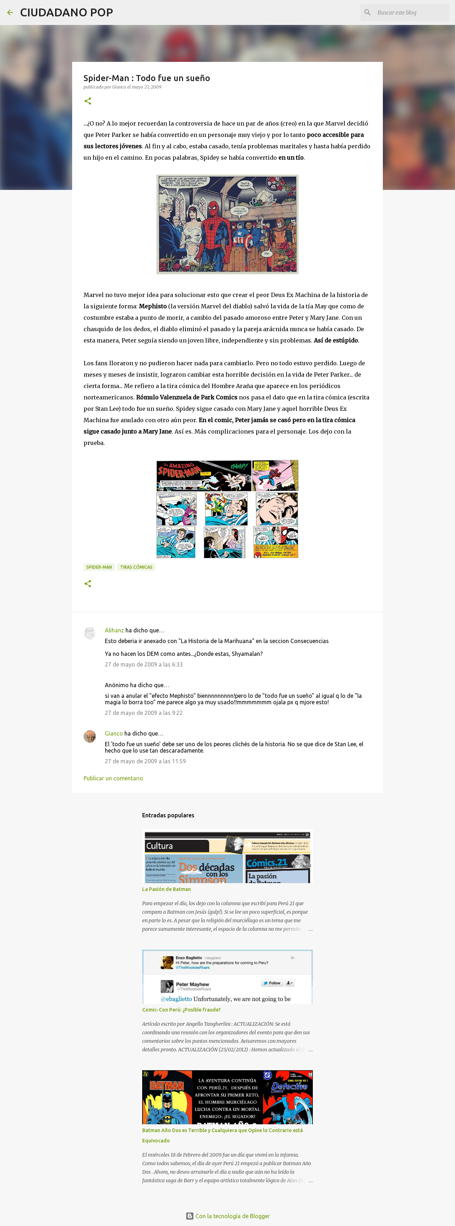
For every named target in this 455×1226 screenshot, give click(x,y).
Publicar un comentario (113, 778)
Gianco (114, 733)
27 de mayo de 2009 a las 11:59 (145, 761)
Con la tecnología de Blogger (228, 1216)
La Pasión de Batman (166, 889)
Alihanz (114, 630)
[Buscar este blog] (412, 12)
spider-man (99, 567)
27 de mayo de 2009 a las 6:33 (144, 664)
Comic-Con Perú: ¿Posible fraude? (181, 1010)
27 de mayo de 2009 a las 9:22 (144, 713)
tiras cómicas (136, 567)
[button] (88, 101)
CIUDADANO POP (66, 12)
